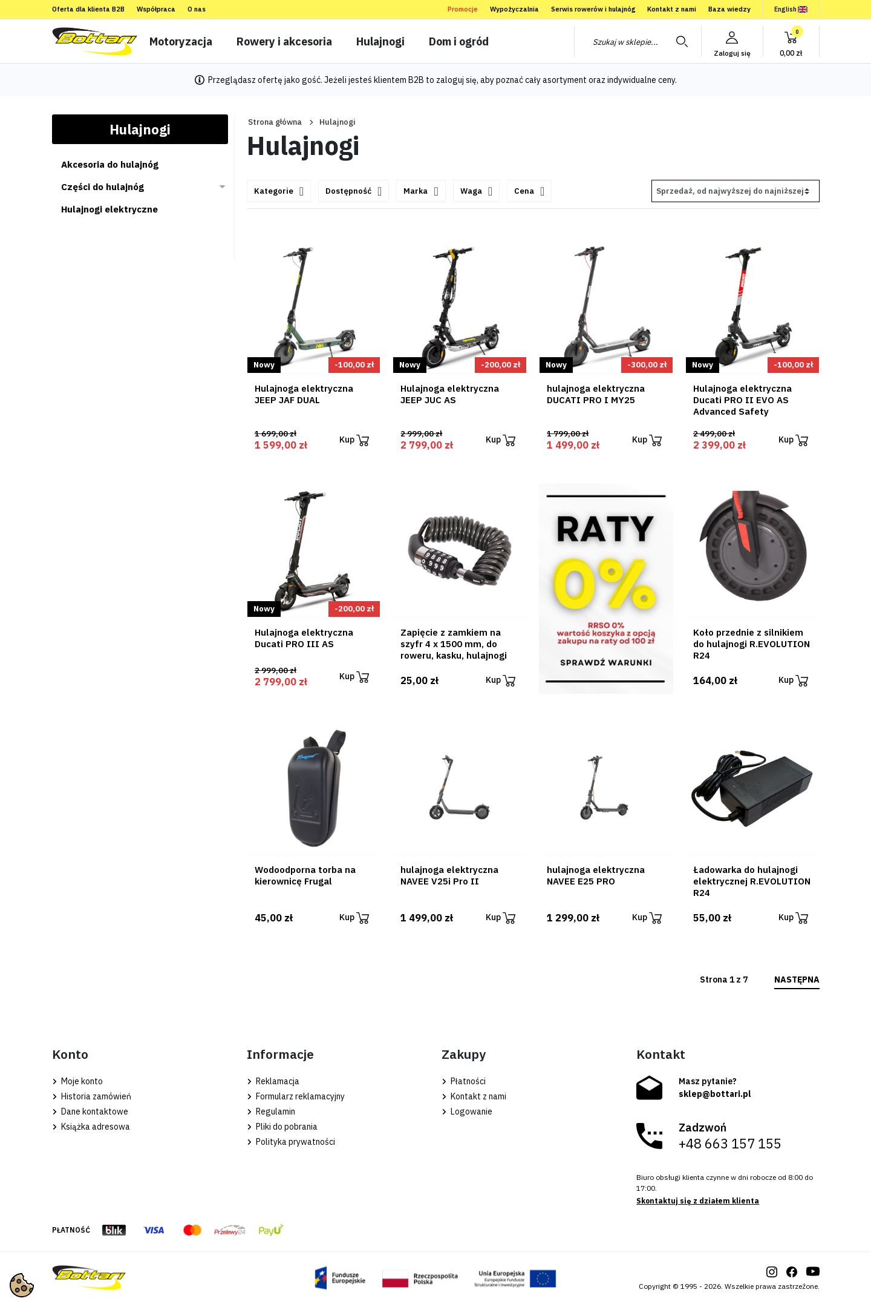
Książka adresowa (91, 1126)
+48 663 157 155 (730, 1143)
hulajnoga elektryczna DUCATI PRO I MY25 (596, 394)
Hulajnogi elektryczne (109, 209)
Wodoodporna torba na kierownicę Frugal (305, 875)
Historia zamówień (91, 1096)
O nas (197, 9)
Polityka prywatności (291, 1141)
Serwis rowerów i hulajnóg (593, 9)
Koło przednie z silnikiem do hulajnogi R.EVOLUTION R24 (751, 644)
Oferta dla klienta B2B (88, 9)
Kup (354, 440)
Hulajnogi (140, 129)
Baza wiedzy (729, 9)
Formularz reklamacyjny (296, 1096)
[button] (791, 41)
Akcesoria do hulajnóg (109, 164)
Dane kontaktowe (90, 1111)
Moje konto (77, 1081)
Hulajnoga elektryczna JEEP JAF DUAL (304, 394)
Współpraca (156, 9)
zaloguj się (456, 79)
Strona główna (275, 122)
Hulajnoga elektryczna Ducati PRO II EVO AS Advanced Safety (742, 400)
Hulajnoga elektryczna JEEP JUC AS (449, 394)
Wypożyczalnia (514, 9)
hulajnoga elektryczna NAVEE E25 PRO (596, 875)
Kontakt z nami (671, 9)
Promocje (463, 9)
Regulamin (271, 1111)
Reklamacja (273, 1081)
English (790, 9)
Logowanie (467, 1111)
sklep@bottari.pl (715, 1093)
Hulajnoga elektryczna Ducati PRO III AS (304, 638)
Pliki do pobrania (282, 1126)
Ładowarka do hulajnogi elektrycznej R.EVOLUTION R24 (752, 881)
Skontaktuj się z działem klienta (697, 1200)
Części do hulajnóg (102, 187)
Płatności (464, 1081)
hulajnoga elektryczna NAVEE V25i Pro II (449, 875)
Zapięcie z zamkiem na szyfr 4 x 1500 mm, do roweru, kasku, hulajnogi (453, 644)
